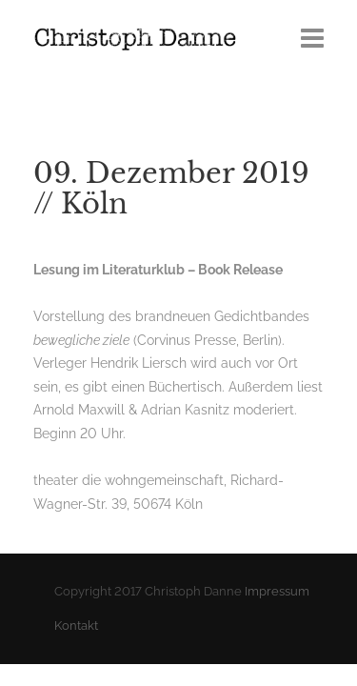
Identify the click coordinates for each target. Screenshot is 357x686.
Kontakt (76, 625)
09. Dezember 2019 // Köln (171, 188)
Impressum (277, 591)
